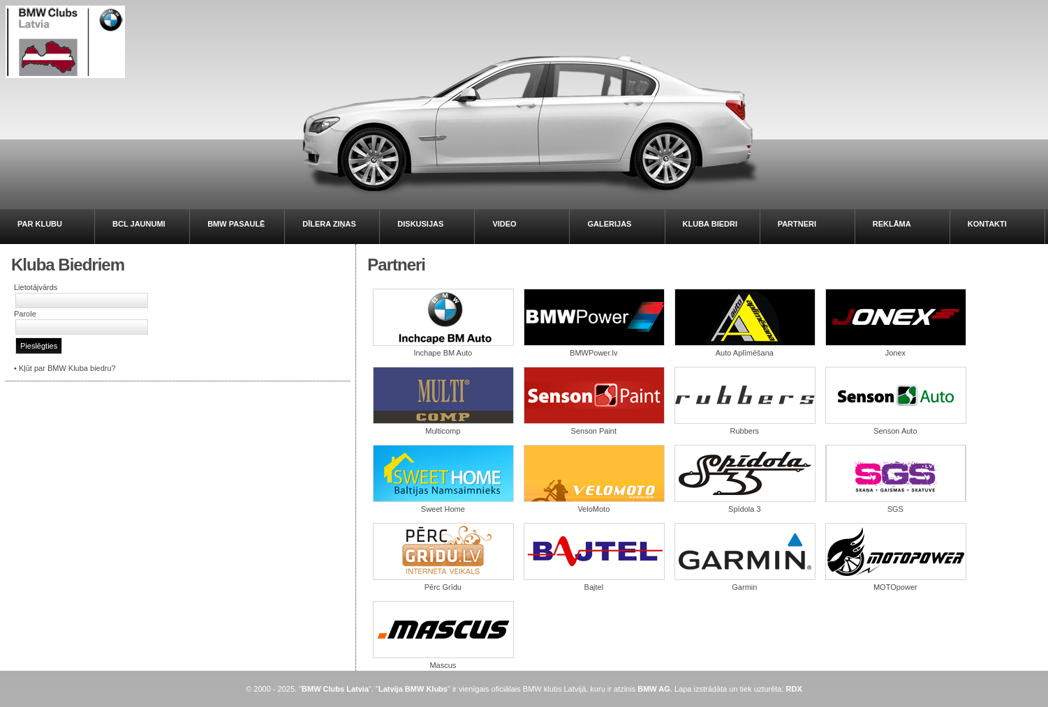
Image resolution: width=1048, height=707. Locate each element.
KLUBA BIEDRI (710, 224)
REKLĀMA (892, 224)
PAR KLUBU (39, 224)
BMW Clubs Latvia (335, 689)
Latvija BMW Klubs (413, 689)
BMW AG (653, 689)
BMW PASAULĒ (236, 224)
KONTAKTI (987, 224)
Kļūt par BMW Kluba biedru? (67, 368)
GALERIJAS (609, 224)
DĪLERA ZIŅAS (329, 224)
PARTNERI (797, 224)
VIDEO (504, 224)
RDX (794, 689)
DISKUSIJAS (420, 224)
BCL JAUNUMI (138, 224)
